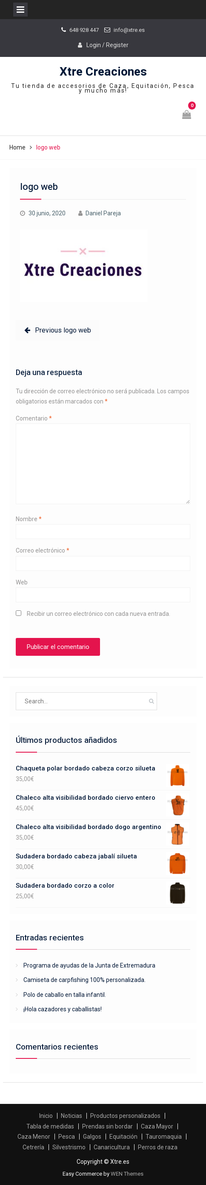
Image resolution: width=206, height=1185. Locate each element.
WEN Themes (127, 1174)
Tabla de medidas (50, 1126)
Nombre (29, 519)
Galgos (92, 1137)
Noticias (71, 1116)
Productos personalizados (125, 1116)
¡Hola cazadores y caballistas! (62, 1009)
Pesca (66, 1137)
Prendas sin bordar (107, 1126)
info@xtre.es (129, 30)
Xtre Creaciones (103, 72)
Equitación (123, 1137)
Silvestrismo (69, 1147)
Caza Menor (33, 1137)
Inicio (46, 1116)
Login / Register (107, 45)
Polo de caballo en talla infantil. (64, 994)
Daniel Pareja (103, 213)
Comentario (34, 418)
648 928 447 (84, 30)
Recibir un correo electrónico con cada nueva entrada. (98, 613)
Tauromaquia (164, 1137)
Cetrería (33, 1147)
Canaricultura (112, 1147)
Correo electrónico (42, 550)
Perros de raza (157, 1147)
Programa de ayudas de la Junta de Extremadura (89, 965)
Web (22, 582)
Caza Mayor (157, 1126)
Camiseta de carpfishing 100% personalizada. (84, 979)
